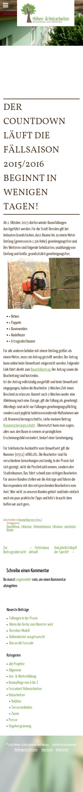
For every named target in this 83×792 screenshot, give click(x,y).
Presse (13, 719)
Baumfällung (13, 526)
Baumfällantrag (40, 369)
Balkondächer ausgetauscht (27, 636)
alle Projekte (17, 663)
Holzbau (16, 701)
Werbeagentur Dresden (26, 749)
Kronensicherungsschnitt (19, 425)
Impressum (46, 749)
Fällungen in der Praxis (23, 617)
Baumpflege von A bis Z (30, 520)
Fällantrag (26, 526)
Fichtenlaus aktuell (39, 549)
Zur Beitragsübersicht (14, 549)
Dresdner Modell (19, 630)
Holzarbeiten (17, 694)
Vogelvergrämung (20, 725)
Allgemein (15, 669)
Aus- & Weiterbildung (22, 676)
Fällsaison (57, 526)
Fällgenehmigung (42, 526)
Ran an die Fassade (21, 642)
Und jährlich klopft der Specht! (65, 549)
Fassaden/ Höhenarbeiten (25, 688)
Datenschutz (62, 749)
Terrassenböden (21, 707)
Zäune (15, 713)
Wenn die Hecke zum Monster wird (31, 624)
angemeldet (23, 579)
